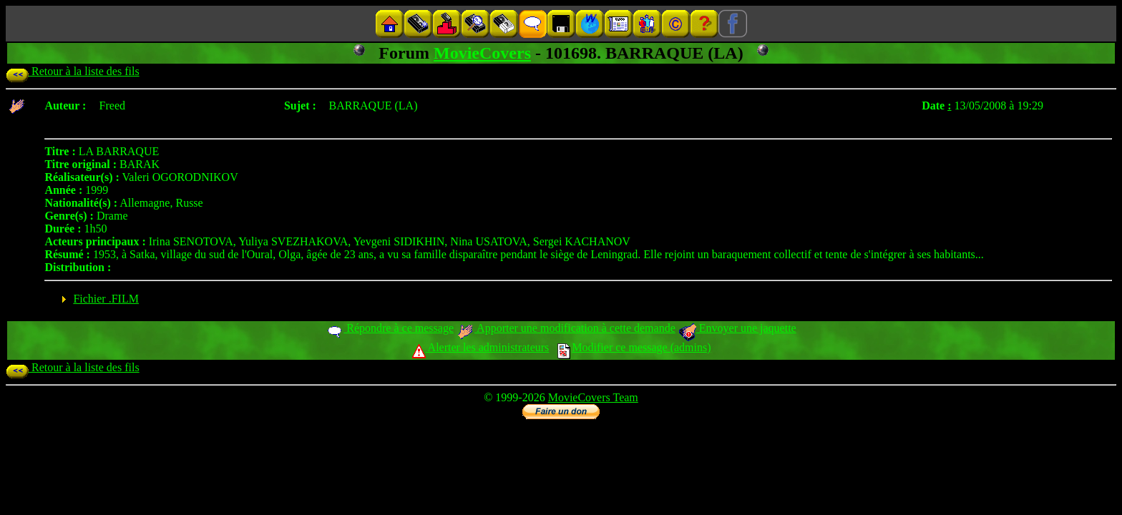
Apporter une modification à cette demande (566, 328)
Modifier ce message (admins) (634, 347)
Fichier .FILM (106, 299)
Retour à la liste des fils (73, 71)
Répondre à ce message (390, 328)
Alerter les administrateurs (480, 347)
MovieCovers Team (593, 397)
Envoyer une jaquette (737, 328)
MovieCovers (482, 53)
